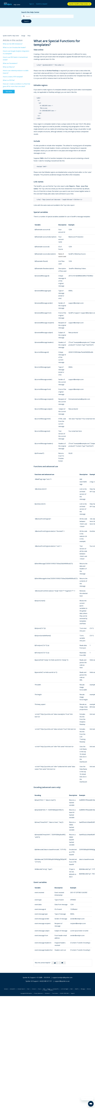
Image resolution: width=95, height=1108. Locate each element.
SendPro (51, 990)
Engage (48, 989)
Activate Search (21, 989)
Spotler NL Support (29, 977)
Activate (6, 989)
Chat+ (28, 989)
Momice (89, 989)
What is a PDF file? (9, 80)
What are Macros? (9, 67)
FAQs (29, 35)
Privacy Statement (38, 993)
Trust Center (55, 993)
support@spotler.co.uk (62, 981)
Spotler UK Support (32, 981)
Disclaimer (47, 993)
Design (23, 35)
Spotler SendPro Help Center (78, 4)
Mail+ (71, 989)
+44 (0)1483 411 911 (45, 981)
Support (73, 993)
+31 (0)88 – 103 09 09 (43, 977)
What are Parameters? (10, 63)
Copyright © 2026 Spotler (26, 993)
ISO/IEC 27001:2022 (64, 993)
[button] (54, 962)
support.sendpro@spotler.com (62, 977)
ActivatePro (12, 989)
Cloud (39, 989)
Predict (45, 990)
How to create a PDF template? (13, 77)
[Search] (47, 16)
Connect (34, 989)
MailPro (77, 989)
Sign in (31, 4)
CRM (44, 989)
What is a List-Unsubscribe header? (14, 47)
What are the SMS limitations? (12, 44)
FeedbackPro (56, 989)
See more (9, 92)
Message (83, 989)
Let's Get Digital (64, 989)
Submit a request (41, 4)
